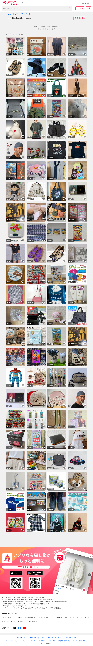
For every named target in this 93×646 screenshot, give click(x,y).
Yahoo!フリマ (13, 14)
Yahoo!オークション (37, 637)
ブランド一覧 (25, 14)
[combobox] (37, 8)
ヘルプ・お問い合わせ (80, 641)
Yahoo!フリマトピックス (46, 617)
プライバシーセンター (29, 641)
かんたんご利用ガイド (18, 621)
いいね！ (22, 54)
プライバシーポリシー (13, 641)
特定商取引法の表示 (64, 641)
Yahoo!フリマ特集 (61, 617)
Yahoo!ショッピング (55, 637)
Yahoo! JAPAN (86, 3)
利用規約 (42, 641)
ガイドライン (51, 641)
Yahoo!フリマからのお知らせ (27, 617)
